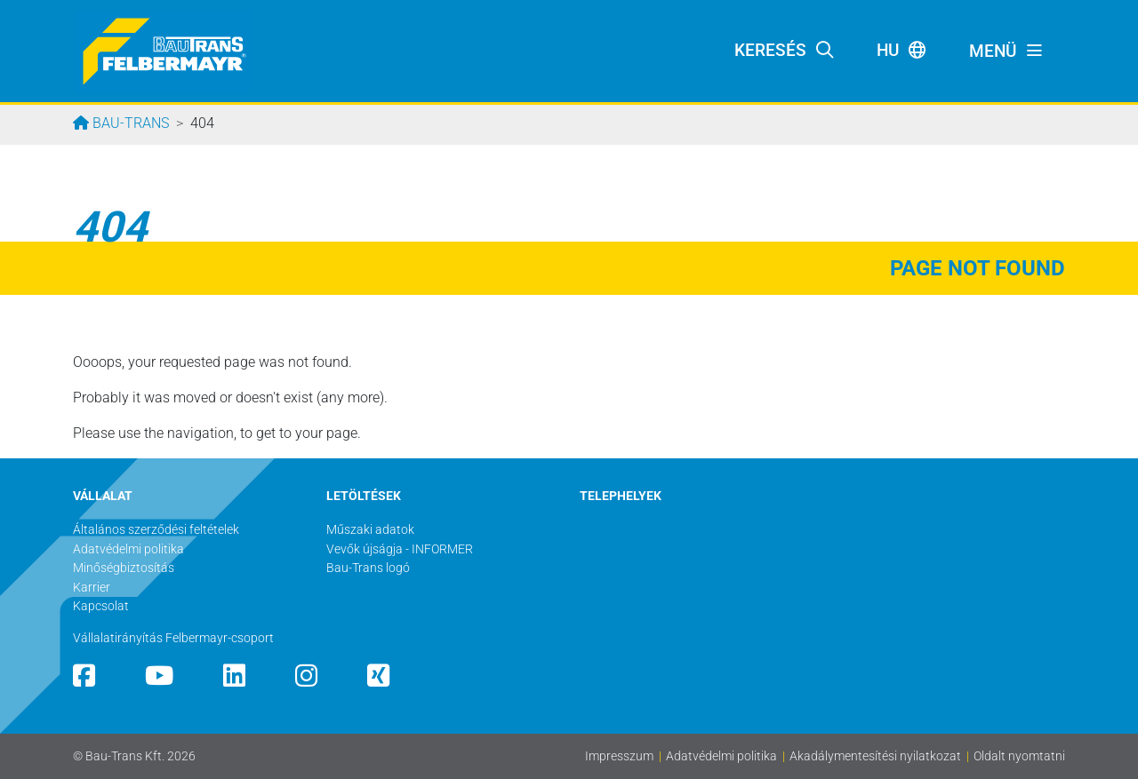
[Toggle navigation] (1006, 51)
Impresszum (619, 756)
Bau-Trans (129, 123)
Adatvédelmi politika (721, 756)
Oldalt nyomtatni (1019, 756)
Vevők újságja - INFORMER (399, 549)
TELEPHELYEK (620, 496)
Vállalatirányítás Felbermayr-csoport (173, 638)
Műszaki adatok (370, 529)
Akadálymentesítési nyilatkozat (875, 756)
